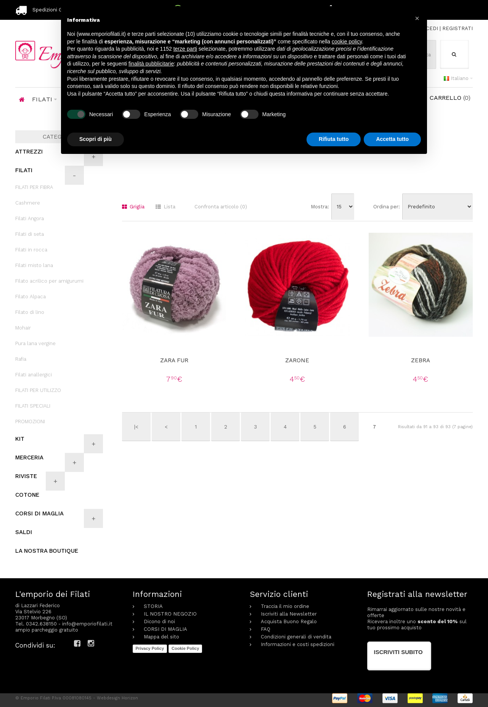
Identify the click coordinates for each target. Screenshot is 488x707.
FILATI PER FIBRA (34, 187)
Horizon (130, 698)
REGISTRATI (457, 28)
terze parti (185, 49)
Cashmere (27, 203)
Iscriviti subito (398, 652)
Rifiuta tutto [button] (334, 139)
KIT (19, 438)
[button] (417, 18)
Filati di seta (29, 234)
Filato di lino (29, 312)
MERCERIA (29, 457)
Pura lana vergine (35, 343)
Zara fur (174, 360)
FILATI (23, 170)
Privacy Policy (150, 648)
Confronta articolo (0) (220, 207)
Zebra (420, 360)
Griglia (133, 207)
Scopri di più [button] (95, 139)
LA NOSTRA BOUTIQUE (46, 550)
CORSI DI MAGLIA (39, 513)
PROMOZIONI (30, 421)
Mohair (23, 328)
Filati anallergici (33, 374)
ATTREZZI (29, 151)
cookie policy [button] (347, 41)
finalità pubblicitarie (151, 64)
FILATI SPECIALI (32, 406)
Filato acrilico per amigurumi (49, 281)
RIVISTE (26, 476)
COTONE (27, 494)
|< (136, 427)
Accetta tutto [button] (392, 139)
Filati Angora (29, 218)
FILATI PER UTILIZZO (38, 390)
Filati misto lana (34, 265)
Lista (165, 207)
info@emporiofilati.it (87, 624)
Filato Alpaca (30, 296)
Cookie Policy (185, 648)
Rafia (20, 359)
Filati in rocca (31, 250)
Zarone (297, 360)
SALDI (23, 532)
